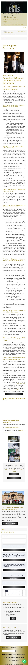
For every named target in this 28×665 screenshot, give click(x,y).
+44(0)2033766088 (11, 17)
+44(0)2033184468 (21, 383)
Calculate (13, 618)
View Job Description (14, 550)
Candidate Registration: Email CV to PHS (13, 24)
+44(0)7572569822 (13, 19)
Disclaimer (13, 647)
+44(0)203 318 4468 (19, 657)
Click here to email (18, 656)
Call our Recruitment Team (14, 478)
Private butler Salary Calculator (12, 427)
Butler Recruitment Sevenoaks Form (14, 394)
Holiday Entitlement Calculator (13, 637)
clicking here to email (10, 469)
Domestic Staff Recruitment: (10, 523)
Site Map (21, 647)
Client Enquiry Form (14, 474)
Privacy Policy (5, 647)
